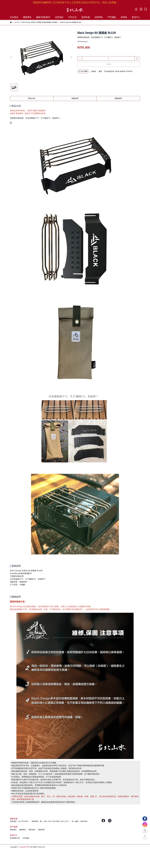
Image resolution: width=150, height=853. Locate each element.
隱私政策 (32, 830)
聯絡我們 (41, 830)
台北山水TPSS (24, 847)
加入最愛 (83, 71)
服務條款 (22, 830)
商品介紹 (31, 98)
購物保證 (13, 830)
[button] (71, 57)
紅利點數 (26, 838)
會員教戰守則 (15, 838)
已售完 (108, 64)
